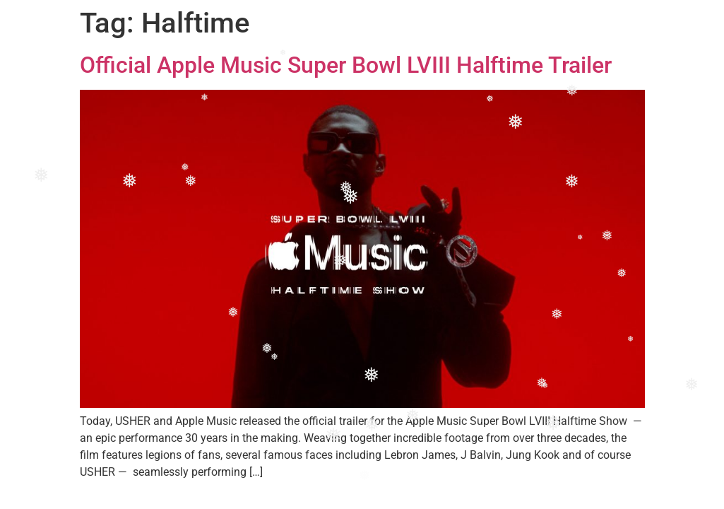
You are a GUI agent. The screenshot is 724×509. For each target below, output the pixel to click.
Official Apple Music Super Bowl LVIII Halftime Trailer (346, 65)
